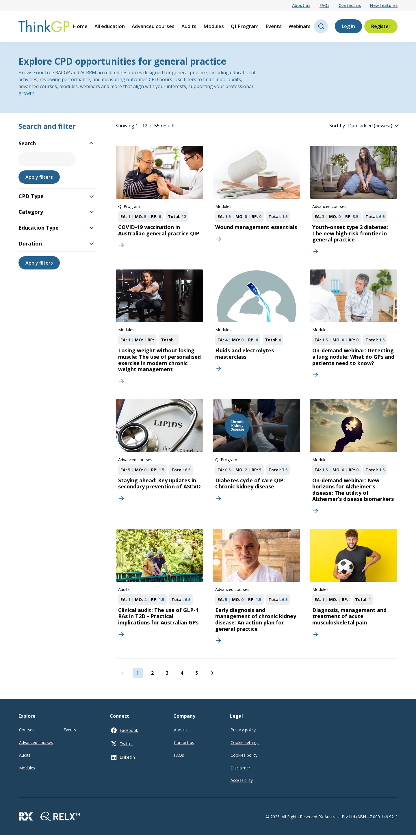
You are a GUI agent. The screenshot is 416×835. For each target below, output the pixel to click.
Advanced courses (153, 26)
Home (80, 26)
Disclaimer (240, 768)
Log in (348, 26)
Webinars (300, 26)
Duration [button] (56, 243)
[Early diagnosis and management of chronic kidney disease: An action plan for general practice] (256, 589)
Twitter (126, 743)
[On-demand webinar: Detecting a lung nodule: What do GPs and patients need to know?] (354, 329)
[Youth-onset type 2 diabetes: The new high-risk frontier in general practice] (354, 203)
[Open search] (321, 26)
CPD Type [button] (56, 196)
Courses (26, 729)
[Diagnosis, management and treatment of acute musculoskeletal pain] (354, 589)
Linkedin (127, 757)
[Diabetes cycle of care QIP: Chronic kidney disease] (256, 459)
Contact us (350, 5)
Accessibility (242, 780)
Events (273, 26)
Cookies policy (244, 755)
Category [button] (56, 211)
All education (109, 26)
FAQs (324, 5)
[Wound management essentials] (256, 203)
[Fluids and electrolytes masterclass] (256, 329)
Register (381, 26)
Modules (213, 26)
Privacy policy (243, 729)
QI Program (245, 26)
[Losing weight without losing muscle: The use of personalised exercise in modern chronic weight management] (159, 329)
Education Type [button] (56, 227)
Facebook (129, 730)
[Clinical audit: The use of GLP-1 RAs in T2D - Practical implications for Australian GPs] (159, 589)
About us (301, 5)
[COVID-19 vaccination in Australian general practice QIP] (159, 203)
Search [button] (55, 143)
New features (384, 5)
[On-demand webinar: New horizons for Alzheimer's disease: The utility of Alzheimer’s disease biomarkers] (354, 459)
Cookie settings (245, 742)
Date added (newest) (370, 125)
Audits (188, 26)
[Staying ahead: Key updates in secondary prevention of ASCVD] (159, 459)
